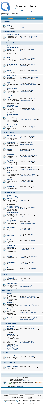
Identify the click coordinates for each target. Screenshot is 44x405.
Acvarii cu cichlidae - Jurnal (12, 106)
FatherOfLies (26, 380)
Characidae (11, 155)
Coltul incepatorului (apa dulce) (13, 47)
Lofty (11, 347)
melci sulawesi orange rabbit (27, 127)
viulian (16, 348)
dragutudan (33, 304)
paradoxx (33, 207)
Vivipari (9, 180)
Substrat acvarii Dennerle (26, 358)
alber (15, 344)
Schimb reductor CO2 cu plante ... (28, 305)
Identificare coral (24, 242)
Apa (8, 83)
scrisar (32, 278)
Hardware (10, 256)
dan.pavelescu (34, 36)
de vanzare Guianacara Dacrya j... (28, 297)
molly (21, 235)
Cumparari (10, 309)
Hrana (9, 71)
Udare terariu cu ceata (25, 286)
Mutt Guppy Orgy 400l (25, 181)
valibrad (33, 174)
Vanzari (9, 293)
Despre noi (10, 25)
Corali (9, 240)
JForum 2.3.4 (13, 403)
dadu (32, 180)
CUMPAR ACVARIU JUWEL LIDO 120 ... (30, 312)
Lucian (32, 328)
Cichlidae (10, 167)
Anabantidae (11, 142)
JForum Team (22, 403)
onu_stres (33, 214)
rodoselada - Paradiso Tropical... (28, 38)
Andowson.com (35, 403)
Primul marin (23, 200)
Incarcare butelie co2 (25, 78)
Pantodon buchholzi (25, 188)
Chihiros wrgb (23, 257)
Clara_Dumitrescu (35, 318)
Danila (32, 221)
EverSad (33, 161)
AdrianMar (33, 268)
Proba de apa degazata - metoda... (28, 84)
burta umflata (23, 65)
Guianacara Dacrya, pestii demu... (28, 169)
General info (11, 135)
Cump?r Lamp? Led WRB (26, 216)
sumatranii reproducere (26, 163)
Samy (32, 262)
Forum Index (5, 15)
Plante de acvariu (12, 88)
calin (32, 90)
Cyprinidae (10, 161)
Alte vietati (10, 278)
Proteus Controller (13, 367)
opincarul (33, 240)
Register (24, 11)
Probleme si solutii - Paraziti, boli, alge (13, 207)
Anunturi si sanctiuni (10, 327)
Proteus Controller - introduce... (28, 368)
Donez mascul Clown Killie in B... (28, 175)
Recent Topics (25, 9)
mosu (17, 347)
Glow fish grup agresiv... (26, 156)
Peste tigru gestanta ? (25, 138)
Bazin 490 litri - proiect (25, 229)
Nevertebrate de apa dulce (12, 125)
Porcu (13, 345)
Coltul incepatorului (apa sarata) (13, 197)
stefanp (9, 345)
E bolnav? (22, 209)
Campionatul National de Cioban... (28, 280)
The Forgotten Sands (25, 100)
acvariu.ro (36, 9)
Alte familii (10, 187)
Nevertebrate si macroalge (12, 246)
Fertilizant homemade (25, 91)
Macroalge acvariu (24, 249)
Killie (8, 173)
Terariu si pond (12, 283)
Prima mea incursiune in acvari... (28, 51)
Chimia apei (11, 262)
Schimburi (10, 302)
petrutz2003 (34, 70)
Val (31, 26)
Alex (14, 347)
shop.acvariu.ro (12, 356)
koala (13, 348)
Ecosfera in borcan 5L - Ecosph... (28, 119)
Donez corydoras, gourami (27, 319)
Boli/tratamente (12, 64)
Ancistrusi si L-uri (24, 150)
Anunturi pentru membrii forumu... (28, 330)
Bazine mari (11, 227)
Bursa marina (11, 268)
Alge (8, 57)
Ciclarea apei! (23, 263)
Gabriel (9, 348)
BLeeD (32, 356)
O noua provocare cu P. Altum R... (28, 109)
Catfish (9, 149)
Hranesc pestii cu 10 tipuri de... (27, 72)
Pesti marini (11, 235)
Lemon (32, 234)
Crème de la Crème (13, 34)
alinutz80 (33, 58)
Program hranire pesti (25, 59)
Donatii (9, 318)
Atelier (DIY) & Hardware (11, 76)
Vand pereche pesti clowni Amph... (28, 270)
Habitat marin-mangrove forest (27, 223)
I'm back (22, 27)
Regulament (11, 334)
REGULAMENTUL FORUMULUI (28, 342)
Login (31, 11)
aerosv (32, 199)
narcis (32, 49)
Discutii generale (12, 212)
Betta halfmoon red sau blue (27, 144)
